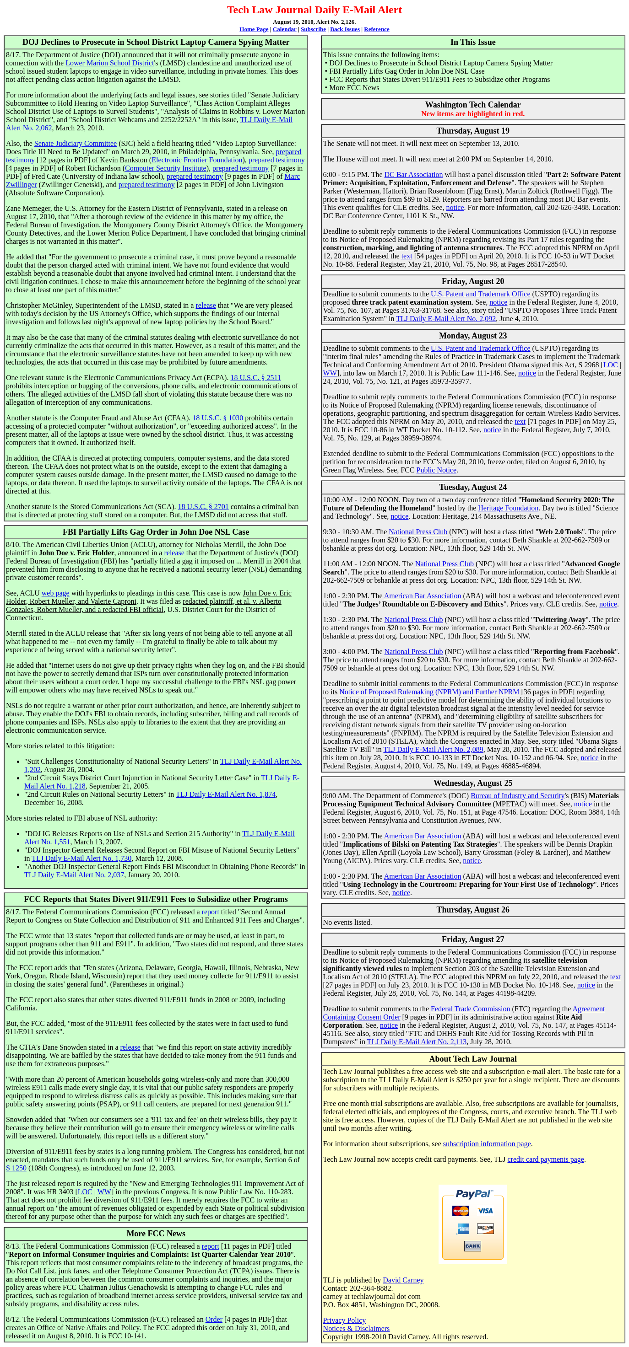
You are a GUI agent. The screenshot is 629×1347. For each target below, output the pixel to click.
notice (455, 207)
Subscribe (313, 29)
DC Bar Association (414, 174)
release (205, 305)
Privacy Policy (344, 1320)
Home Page (253, 29)
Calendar (285, 29)
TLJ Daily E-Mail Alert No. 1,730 (81, 858)
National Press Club (418, 532)
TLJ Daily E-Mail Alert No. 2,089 (433, 749)
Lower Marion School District (109, 63)
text (406, 256)
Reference (376, 29)
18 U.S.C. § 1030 (217, 418)
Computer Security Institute (165, 168)
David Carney (403, 1280)
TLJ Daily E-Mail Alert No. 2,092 (446, 318)
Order (214, 1319)
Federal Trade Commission (470, 1009)
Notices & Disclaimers (356, 1328)
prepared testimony (277, 160)
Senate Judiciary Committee (75, 143)
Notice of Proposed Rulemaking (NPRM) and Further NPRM (429, 692)
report (210, 912)
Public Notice (437, 470)
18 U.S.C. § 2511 (255, 377)
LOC (85, 1192)
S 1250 (16, 1168)
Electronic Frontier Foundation (197, 160)
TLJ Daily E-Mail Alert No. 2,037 (74, 875)
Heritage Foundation (508, 508)
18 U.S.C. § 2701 (203, 506)
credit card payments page (545, 1159)
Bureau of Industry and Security (517, 796)
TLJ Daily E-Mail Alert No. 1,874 (226, 794)
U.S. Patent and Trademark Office (480, 294)
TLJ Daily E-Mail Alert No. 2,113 (417, 1042)
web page (56, 593)
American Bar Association (422, 596)
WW (104, 1192)
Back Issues (345, 29)
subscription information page (487, 1144)
